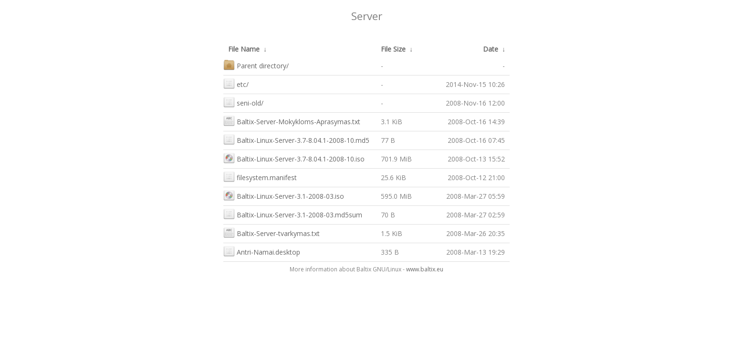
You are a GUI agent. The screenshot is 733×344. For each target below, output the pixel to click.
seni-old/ (243, 102)
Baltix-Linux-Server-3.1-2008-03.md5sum (292, 213)
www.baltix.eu (424, 269)
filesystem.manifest (260, 176)
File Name (244, 49)
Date (490, 49)
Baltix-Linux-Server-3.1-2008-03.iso (283, 195)
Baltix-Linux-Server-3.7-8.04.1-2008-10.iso (294, 157)
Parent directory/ (256, 64)
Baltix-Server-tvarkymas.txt (271, 232)
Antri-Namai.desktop (261, 251)
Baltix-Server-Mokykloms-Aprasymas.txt (291, 120)
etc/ (236, 83)
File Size (393, 49)
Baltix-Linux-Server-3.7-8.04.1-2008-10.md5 (296, 139)
